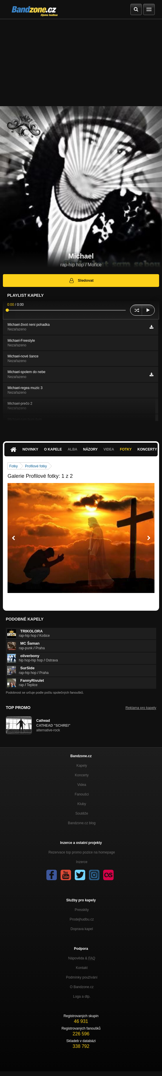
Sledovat (81, 280)
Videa (108, 449)
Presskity (82, 910)
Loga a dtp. (81, 996)
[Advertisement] (81, 62)
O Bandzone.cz (82, 987)
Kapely (82, 766)
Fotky (126, 449)
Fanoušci (82, 794)
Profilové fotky (36, 466)
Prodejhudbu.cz (82, 919)
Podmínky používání (82, 977)
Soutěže (81, 813)
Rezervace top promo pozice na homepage (81, 852)
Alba (72, 449)
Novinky (30, 449)
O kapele (53, 449)
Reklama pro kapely (140, 708)
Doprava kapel (81, 929)
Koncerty (81, 775)
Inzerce (81, 862)
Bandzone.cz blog (81, 823)
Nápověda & (81, 958)
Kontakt (82, 968)
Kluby (81, 804)
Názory (90, 449)
